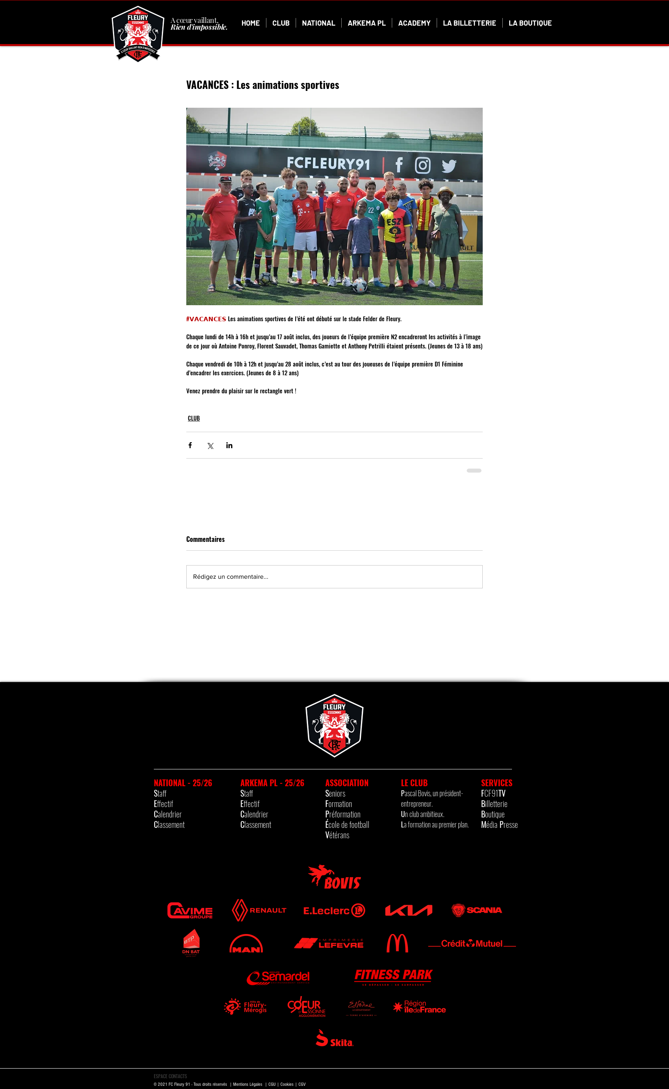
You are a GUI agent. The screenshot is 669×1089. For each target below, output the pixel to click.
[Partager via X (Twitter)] (210, 445)
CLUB (194, 418)
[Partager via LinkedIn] (229, 445)
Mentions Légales (247, 1084)
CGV (302, 1084)
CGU (272, 1084)
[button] (281, 23)
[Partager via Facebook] (190, 445)
